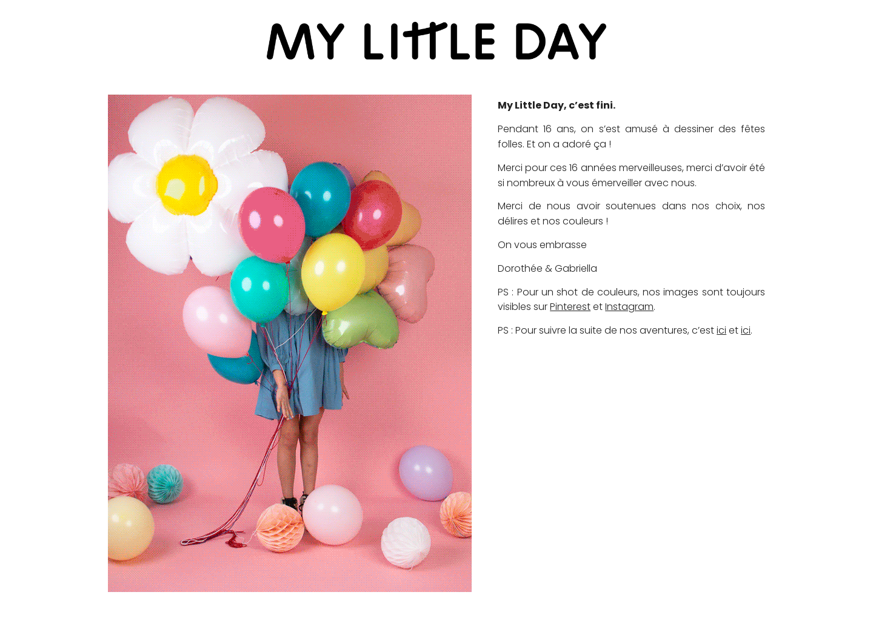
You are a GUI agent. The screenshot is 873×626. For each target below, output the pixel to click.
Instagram (629, 307)
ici (721, 330)
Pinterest (570, 307)
